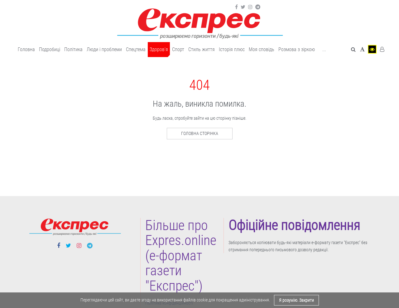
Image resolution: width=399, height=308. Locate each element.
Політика (73, 49)
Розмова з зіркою (296, 49)
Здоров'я (159, 49)
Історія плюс (232, 49)
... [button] (324, 49)
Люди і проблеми (104, 49)
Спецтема (136, 49)
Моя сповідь (261, 49)
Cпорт (178, 49)
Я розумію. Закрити (296, 300)
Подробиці (49, 49)
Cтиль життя (201, 49)
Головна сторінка (199, 133)
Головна (26, 49)
